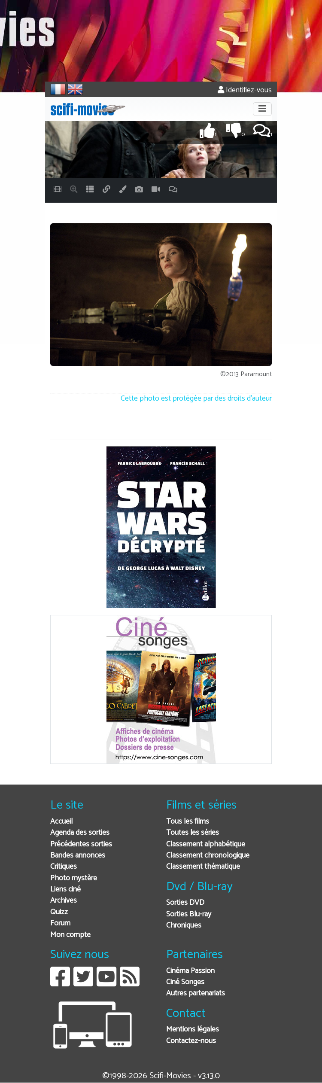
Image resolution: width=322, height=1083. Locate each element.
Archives (63, 900)
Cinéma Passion (190, 971)
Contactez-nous (191, 1041)
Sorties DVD (185, 903)
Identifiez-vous (245, 90)
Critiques (63, 867)
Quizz (59, 912)
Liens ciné (65, 889)
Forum (60, 923)
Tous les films (187, 821)
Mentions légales (192, 1029)
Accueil (61, 821)
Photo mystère (73, 878)
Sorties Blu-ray (188, 914)
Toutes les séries (192, 833)
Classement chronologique (207, 855)
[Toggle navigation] (262, 109)
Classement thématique (203, 867)
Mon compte (70, 935)
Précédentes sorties (81, 844)
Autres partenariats (195, 993)
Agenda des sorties (79, 833)
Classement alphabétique (205, 844)
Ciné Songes (185, 982)
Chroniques (183, 925)
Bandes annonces (77, 855)
